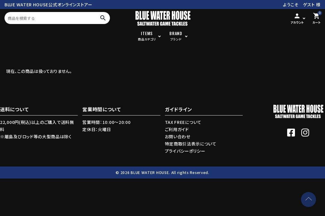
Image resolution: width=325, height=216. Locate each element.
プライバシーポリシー (185, 151)
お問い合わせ (177, 137)
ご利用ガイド (177, 129)
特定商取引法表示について (191, 144)
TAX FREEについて (183, 122)
